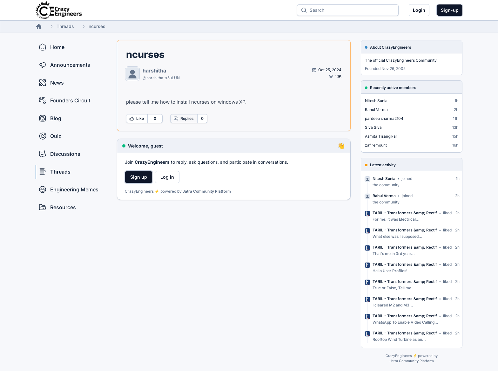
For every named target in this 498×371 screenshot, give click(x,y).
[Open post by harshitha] (326, 69)
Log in (167, 177)
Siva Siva (373, 127)
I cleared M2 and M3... (393, 305)
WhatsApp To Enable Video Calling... (405, 322)
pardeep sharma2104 (384, 118)
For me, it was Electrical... (396, 219)
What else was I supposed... (397, 236)
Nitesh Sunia (376, 100)
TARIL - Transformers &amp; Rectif (405, 212)
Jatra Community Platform (207, 191)
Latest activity (383, 164)
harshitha (154, 70)
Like (136, 118)
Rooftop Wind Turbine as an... (399, 339)
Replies (183, 118)
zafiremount (376, 145)
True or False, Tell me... (394, 287)
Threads (65, 26)
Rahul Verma (376, 109)
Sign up (138, 177)
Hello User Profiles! (390, 270)
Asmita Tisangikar (381, 136)
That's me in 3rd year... (394, 253)
